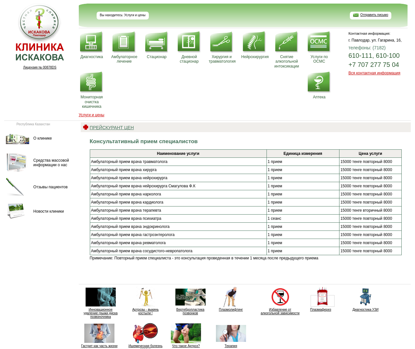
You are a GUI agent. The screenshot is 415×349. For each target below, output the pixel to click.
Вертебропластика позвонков (190, 301)
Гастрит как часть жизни (99, 335)
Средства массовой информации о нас (51, 162)
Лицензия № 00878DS (39, 67)
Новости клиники (48, 211)
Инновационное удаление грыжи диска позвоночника (101, 302)
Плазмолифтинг (231, 299)
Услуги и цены (91, 115)
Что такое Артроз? (186, 335)
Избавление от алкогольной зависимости (280, 301)
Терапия (231, 335)
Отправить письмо (374, 15)
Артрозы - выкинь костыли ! (145, 301)
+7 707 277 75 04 (374, 64)
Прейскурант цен (112, 127)
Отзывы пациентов (50, 187)
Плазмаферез (320, 299)
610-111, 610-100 (374, 55)
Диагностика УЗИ (365, 299)
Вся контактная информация (374, 73)
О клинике (42, 138)
